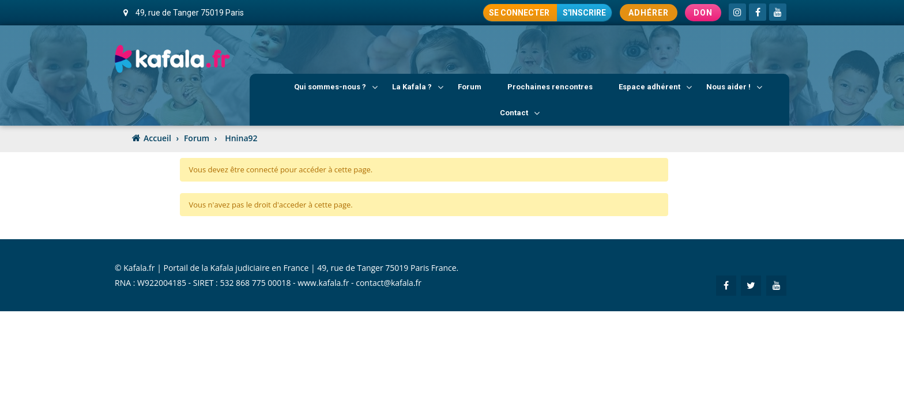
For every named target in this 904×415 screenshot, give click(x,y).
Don (703, 12)
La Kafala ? (417, 87)
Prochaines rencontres (550, 86)
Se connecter (520, 12)
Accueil (157, 138)
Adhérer (648, 12)
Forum (469, 86)
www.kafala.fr (323, 282)
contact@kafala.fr (388, 282)
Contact (520, 113)
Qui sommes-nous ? (336, 87)
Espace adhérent (655, 87)
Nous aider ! (734, 87)
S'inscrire (584, 12)
